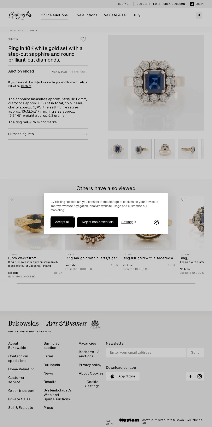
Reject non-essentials (97, 222)
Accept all (62, 222)
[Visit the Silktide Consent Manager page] (156, 222)
